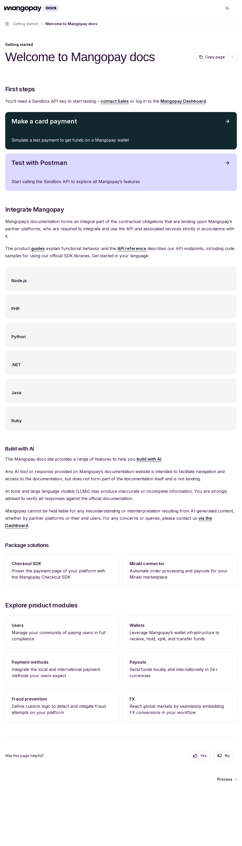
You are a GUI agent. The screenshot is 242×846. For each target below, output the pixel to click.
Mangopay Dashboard (183, 101)
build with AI (149, 459)
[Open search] (217, 8)
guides (38, 248)
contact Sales (114, 101)
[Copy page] (212, 57)
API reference (131, 248)
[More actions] (235, 8)
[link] (62, 570)
